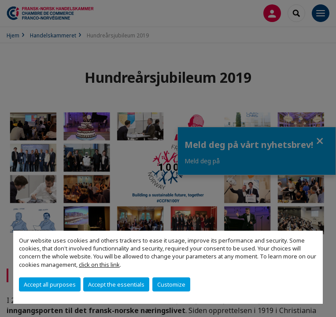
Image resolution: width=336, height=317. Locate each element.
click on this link (99, 265)
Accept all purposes (50, 284)
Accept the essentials (116, 284)
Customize (171, 284)
